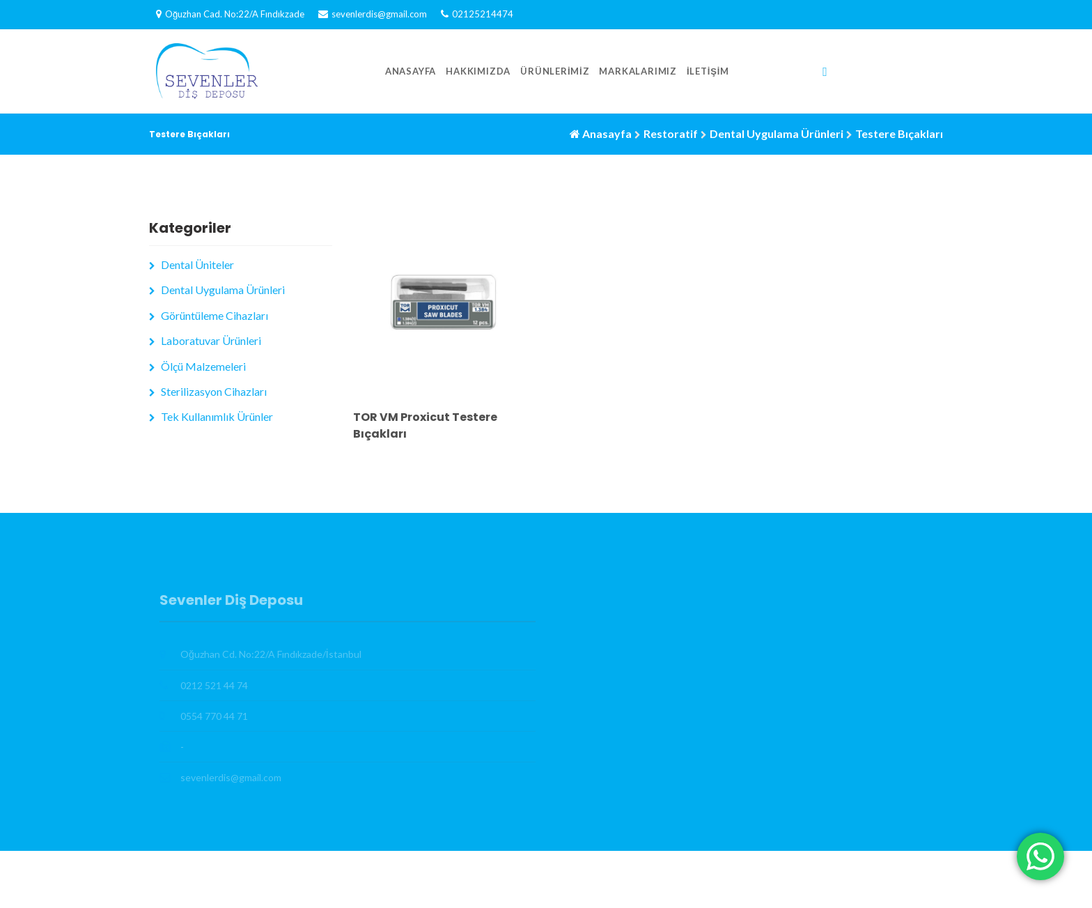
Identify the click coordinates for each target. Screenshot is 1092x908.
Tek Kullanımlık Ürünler (217, 416)
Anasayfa (410, 71)
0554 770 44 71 (214, 716)
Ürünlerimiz (554, 71)
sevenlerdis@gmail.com (379, 14)
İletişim (708, 71)
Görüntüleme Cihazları (214, 315)
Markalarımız (638, 71)
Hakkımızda (478, 71)
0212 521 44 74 (214, 685)
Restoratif (671, 133)
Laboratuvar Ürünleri (211, 340)
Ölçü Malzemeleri (203, 366)
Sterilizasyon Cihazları (214, 391)
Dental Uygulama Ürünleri (776, 133)
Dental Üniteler (197, 264)
